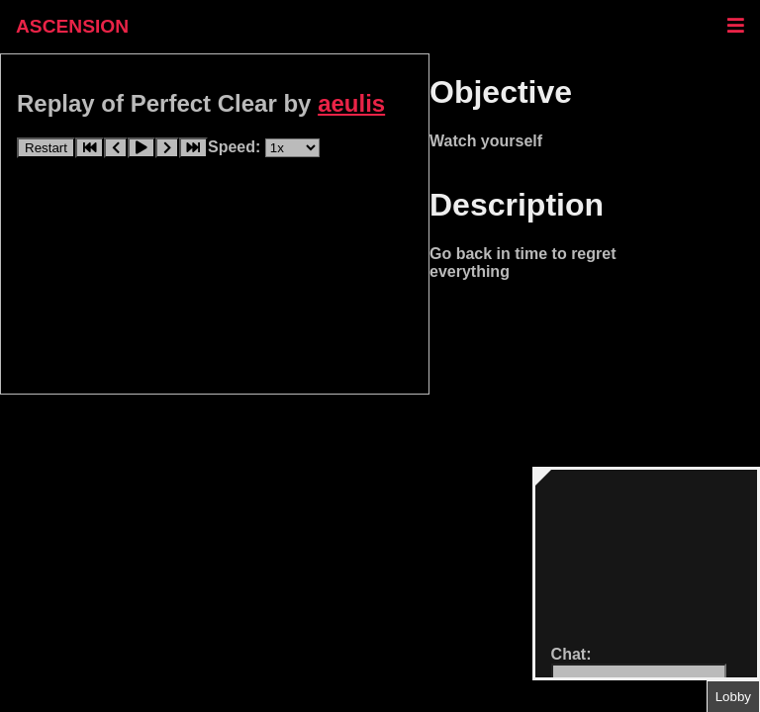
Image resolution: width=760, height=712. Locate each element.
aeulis (351, 103)
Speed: (236, 146)
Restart (46, 147)
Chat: (571, 654)
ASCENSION (72, 26)
